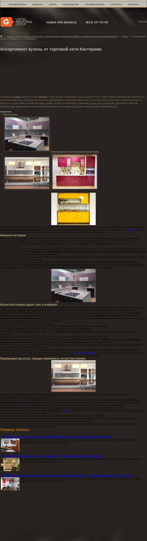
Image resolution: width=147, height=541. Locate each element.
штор (65, 410)
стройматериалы (94, 4)
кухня (17, 97)
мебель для (131, 229)
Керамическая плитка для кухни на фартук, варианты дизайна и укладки (53, 456)
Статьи (124, 36)
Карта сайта (143, 21)
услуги (52, 4)
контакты (133, 4)
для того (43, 97)
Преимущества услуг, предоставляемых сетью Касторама (51, 152)
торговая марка (17, 4)
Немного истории (10, 114)
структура (116, 4)
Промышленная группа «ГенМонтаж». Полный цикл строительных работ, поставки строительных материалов (62, 36)
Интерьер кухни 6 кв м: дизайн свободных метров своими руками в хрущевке (56, 436)
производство (71, 4)
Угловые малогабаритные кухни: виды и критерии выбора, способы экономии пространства (66, 475)
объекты (37, 4)
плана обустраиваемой (84, 353)
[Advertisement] (73, 73)
